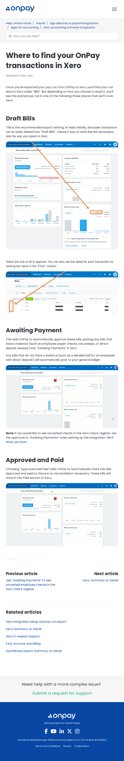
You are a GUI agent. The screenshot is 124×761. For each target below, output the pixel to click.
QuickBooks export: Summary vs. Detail (34, 651)
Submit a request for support (62, 693)
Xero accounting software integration (69, 27)
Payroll (40, 23)
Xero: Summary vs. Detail (100, 580)
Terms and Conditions (47, 746)
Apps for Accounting (25, 27)
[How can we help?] (62, 36)
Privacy (67, 746)
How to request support (23, 636)
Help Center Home (18, 23)
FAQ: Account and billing (23, 644)
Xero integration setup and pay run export (36, 622)
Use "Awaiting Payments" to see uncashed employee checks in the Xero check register (30, 584)
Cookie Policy (81, 746)
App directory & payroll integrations (74, 23)
